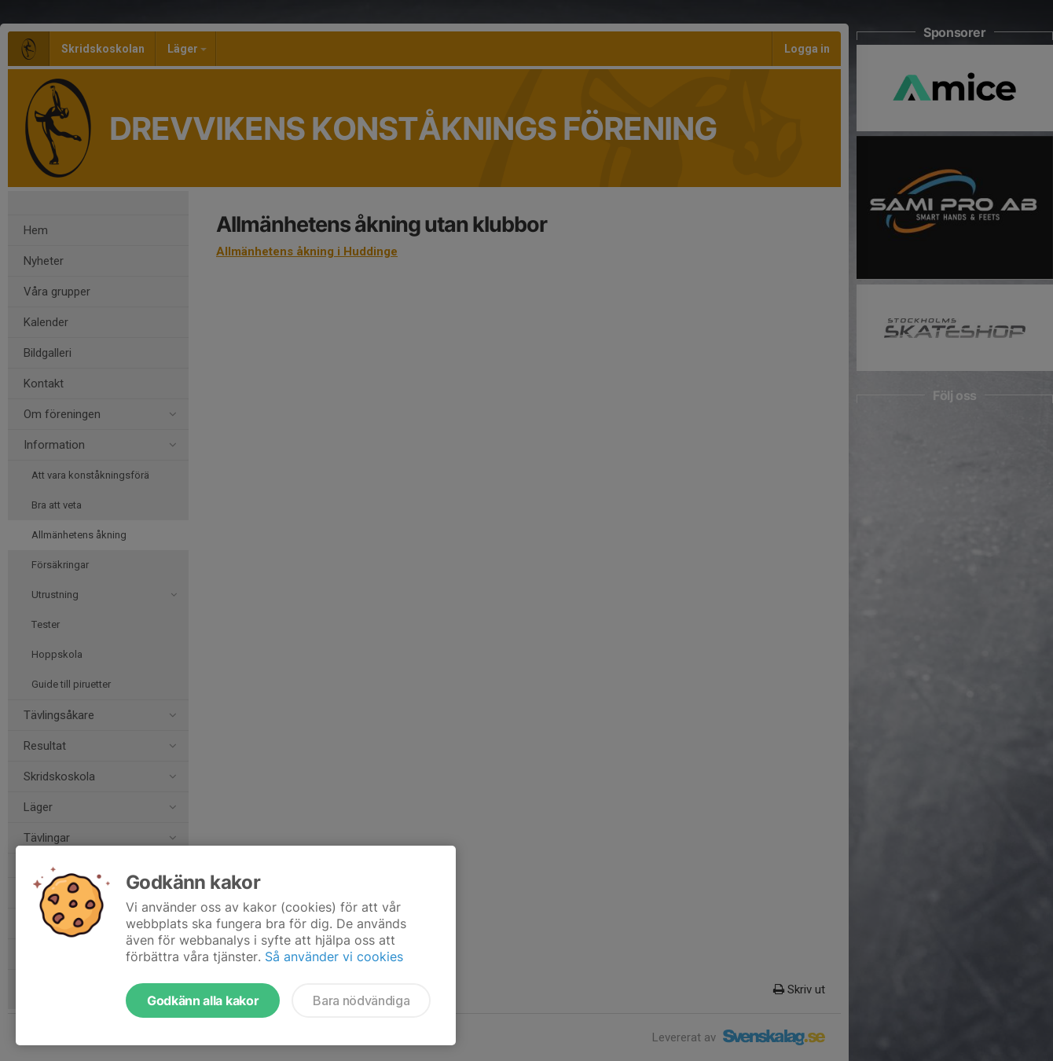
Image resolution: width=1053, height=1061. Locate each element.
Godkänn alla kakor (203, 1000)
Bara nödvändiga (361, 1000)
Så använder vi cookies (334, 956)
